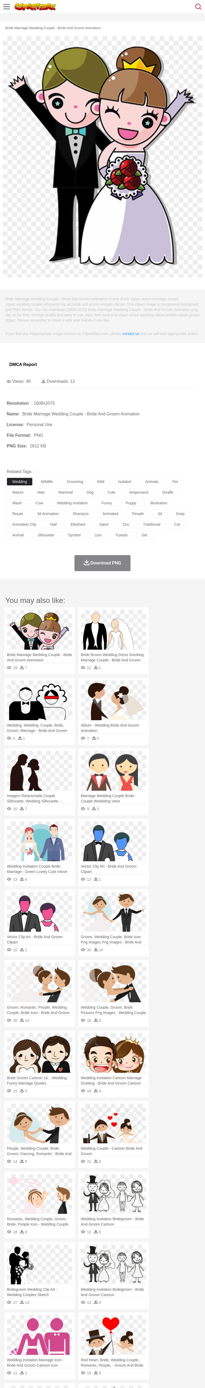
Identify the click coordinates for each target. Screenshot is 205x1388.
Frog (162, 1330)
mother (74, 1338)
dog (90, 492)
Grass (142, 1322)
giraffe (168, 492)
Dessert (53, 1354)
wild (100, 481)
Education (118, 1346)
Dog (104, 1330)
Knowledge (166, 1346)
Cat (69, 1330)
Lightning (157, 1322)
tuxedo (121, 535)
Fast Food (81, 1354)
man (41, 492)
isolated (124, 481)
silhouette (46, 535)
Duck (113, 1330)
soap (180, 514)
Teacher (43, 1346)
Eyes (131, 1338)
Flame (114, 1322)
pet (175, 481)
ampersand (138, 492)
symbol (74, 535)
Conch (81, 1322)
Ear (121, 1338)
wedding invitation (72, 503)
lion (97, 535)
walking (144, 1338)
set (144, 535)
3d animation (48, 514)
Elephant (139, 1330)
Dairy (40, 1354)
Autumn (39, 1322)
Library (183, 1346)
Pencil (102, 1346)
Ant (25, 1330)
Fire (104, 1322)
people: (12, 1337)
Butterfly (57, 1330)
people (138, 514)
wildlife (47, 481)
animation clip (24, 524)
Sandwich (120, 1354)
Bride (48, 1338)
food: (10, 1353)
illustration (158, 503)
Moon (171, 1322)
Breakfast (26, 1354)
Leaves (54, 1322)
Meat (105, 1354)
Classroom (71, 1346)
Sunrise (184, 1322)
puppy (131, 503)
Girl (177, 1338)
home (157, 1338)
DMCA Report (23, 364)
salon (104, 524)
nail (53, 524)
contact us (130, 334)
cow (39, 503)
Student (28, 1346)
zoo (126, 524)
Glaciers (129, 1322)
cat (177, 524)
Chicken (81, 1330)
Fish (152, 1330)
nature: (11, 1321)
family (60, 1338)
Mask (26, 1338)
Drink (66, 1354)
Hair (169, 1338)
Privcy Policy (43, 1377)
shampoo (81, 514)
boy (187, 1338)
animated (110, 514)
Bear (34, 1330)
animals (152, 481)
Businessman (92, 1338)
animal (18, 535)
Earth (93, 1322)
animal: (12, 1329)
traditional (151, 524)
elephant (77, 524)
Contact (63, 1377)
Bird (44, 1330)
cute (112, 492)
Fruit (95, 1354)
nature (17, 492)
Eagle (125, 1330)
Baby (37, 1338)
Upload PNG (99, 1377)
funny (106, 503)
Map (152, 1346)
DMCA (79, 1377)
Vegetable (153, 1354)
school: (12, 1345)
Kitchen (169, 1354)
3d (160, 514)
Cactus (68, 1322)
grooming (75, 481)
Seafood (137, 1354)
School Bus (137, 1346)
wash (17, 503)
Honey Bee (177, 1330)
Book (56, 1346)
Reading (89, 1346)
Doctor (110, 1338)
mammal (65, 492)
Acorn (26, 1322)
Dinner (183, 1354)
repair (17, 514)
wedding (19, 481)
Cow (93, 1330)
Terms (24, 1377)
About (10, 1377)
